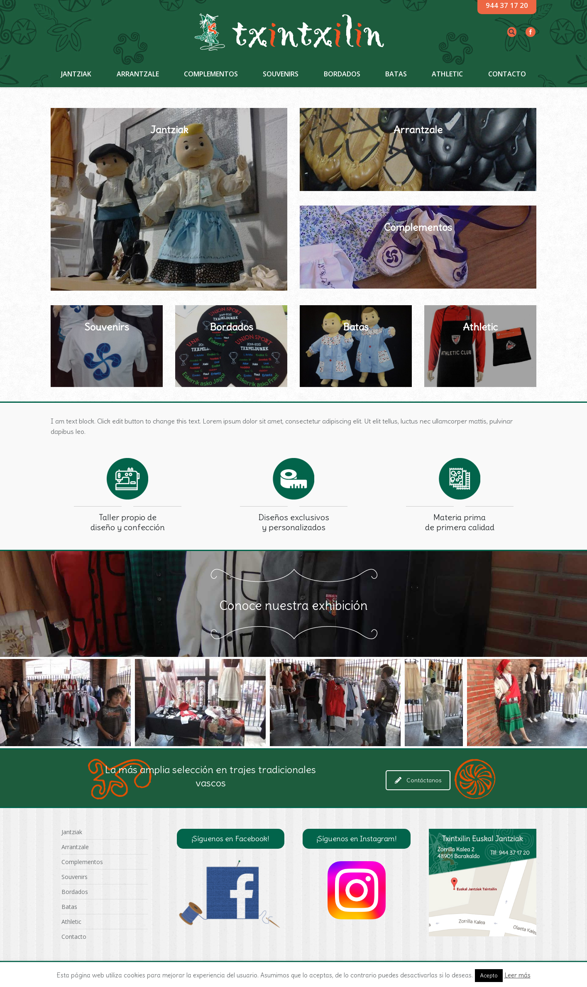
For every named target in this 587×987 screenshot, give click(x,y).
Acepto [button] (489, 975)
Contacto (73, 936)
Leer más (517, 975)
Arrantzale (75, 847)
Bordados (74, 892)
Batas (69, 907)
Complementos (82, 862)
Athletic (71, 922)
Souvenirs (74, 877)
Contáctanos (418, 780)
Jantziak (71, 832)
